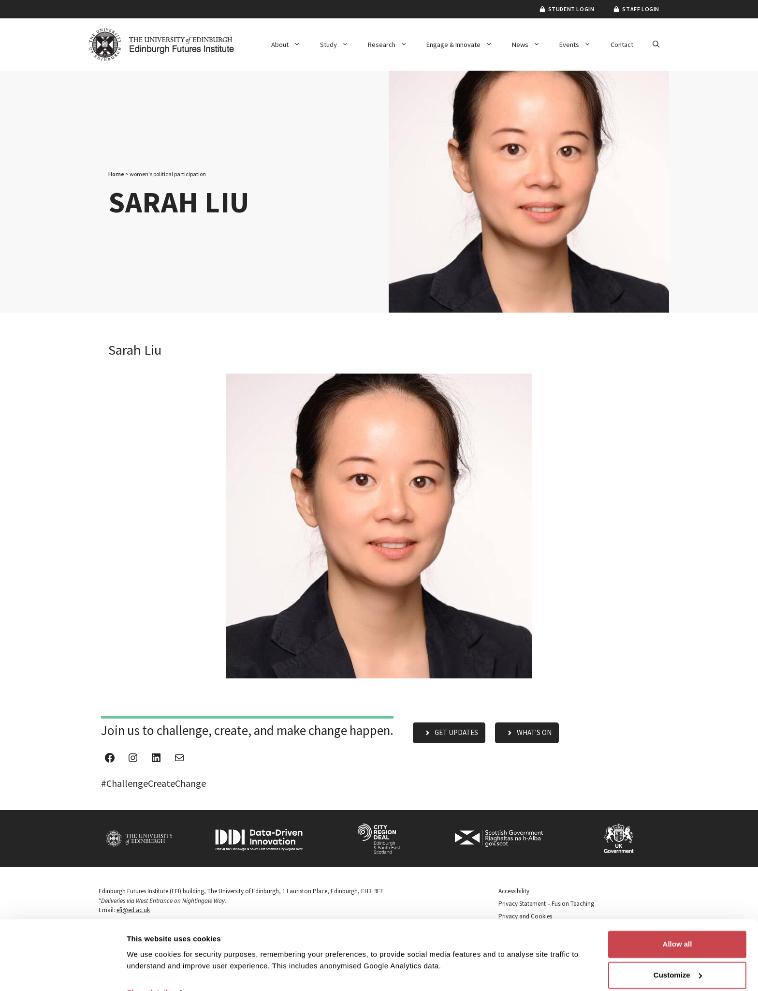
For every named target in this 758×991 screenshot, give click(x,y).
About (290, 44)
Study (339, 44)
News (531, 44)
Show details (149, 972)
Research (392, 44)
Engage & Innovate (464, 44)
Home (116, 174)
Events (579, 44)
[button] (656, 44)
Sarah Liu (134, 350)
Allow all (677, 923)
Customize (678, 954)
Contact (622, 44)
